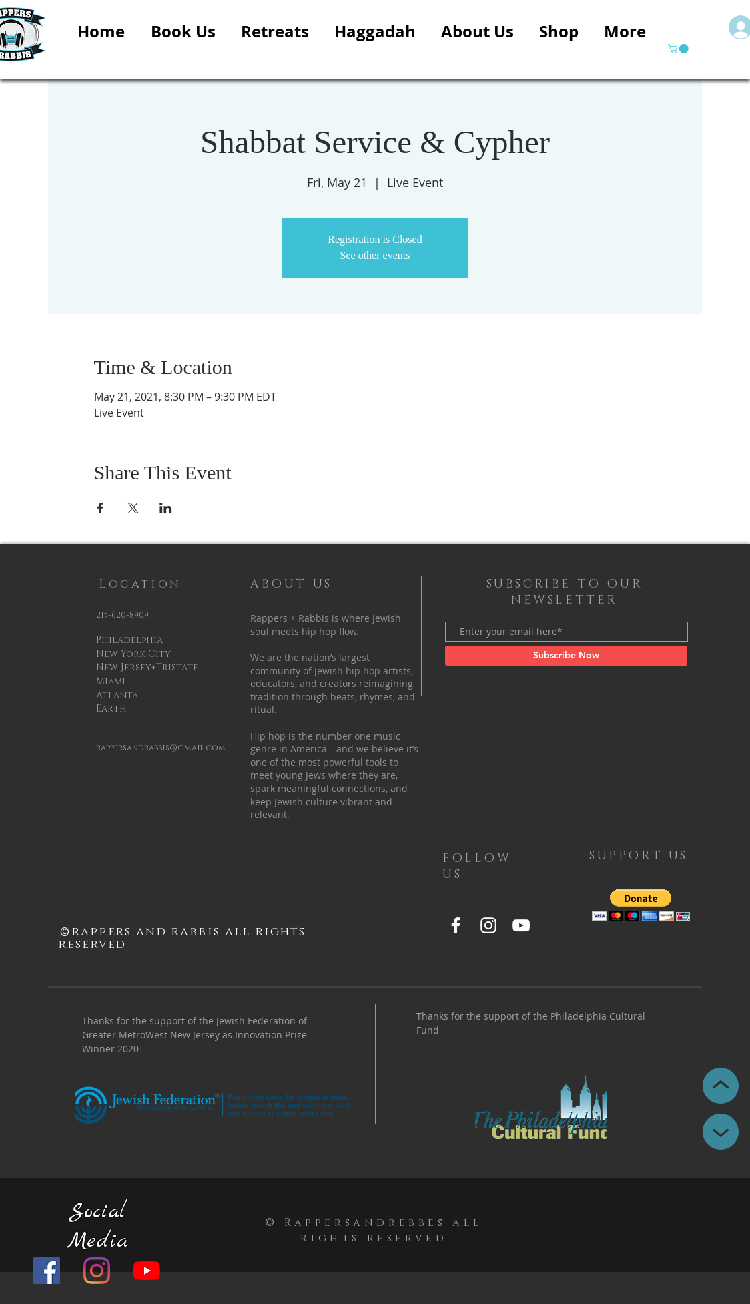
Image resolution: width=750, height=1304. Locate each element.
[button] (679, 48)
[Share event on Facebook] (100, 508)
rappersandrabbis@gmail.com (161, 747)
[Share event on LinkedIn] (165, 508)
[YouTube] (146, 1270)
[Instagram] (96, 1270)
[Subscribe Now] (566, 656)
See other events (375, 255)
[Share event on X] (133, 508)
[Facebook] (46, 1270)
